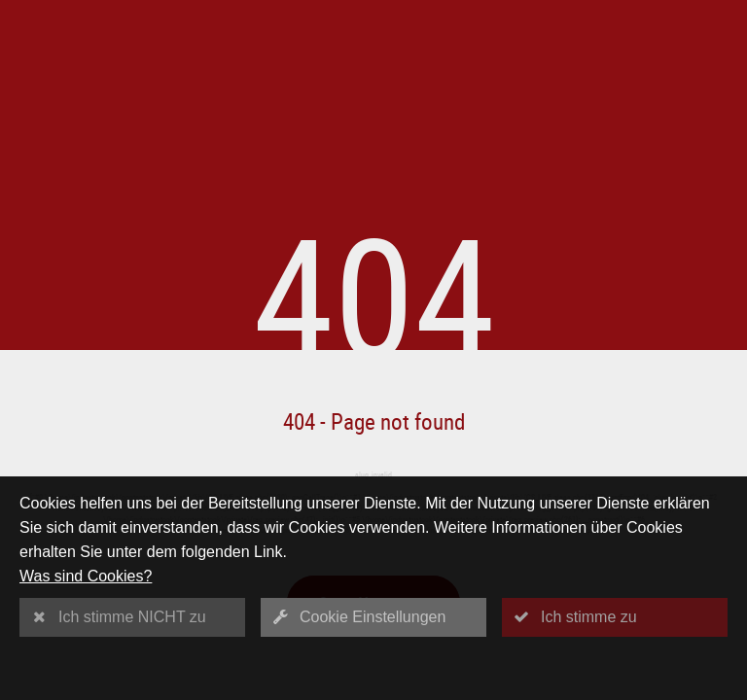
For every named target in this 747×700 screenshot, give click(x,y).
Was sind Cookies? (85, 576)
